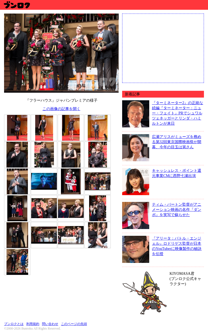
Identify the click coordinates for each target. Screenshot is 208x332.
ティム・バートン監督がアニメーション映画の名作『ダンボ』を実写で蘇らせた (176, 209)
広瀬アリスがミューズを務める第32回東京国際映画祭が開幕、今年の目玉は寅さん (176, 141)
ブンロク (16, 4)
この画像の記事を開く (61, 109)
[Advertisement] (163, 48)
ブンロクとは (14, 323)
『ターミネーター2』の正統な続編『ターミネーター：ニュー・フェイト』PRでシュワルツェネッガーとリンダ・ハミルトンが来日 (177, 113)
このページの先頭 (74, 323)
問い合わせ (50, 323)
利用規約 (32, 323)
